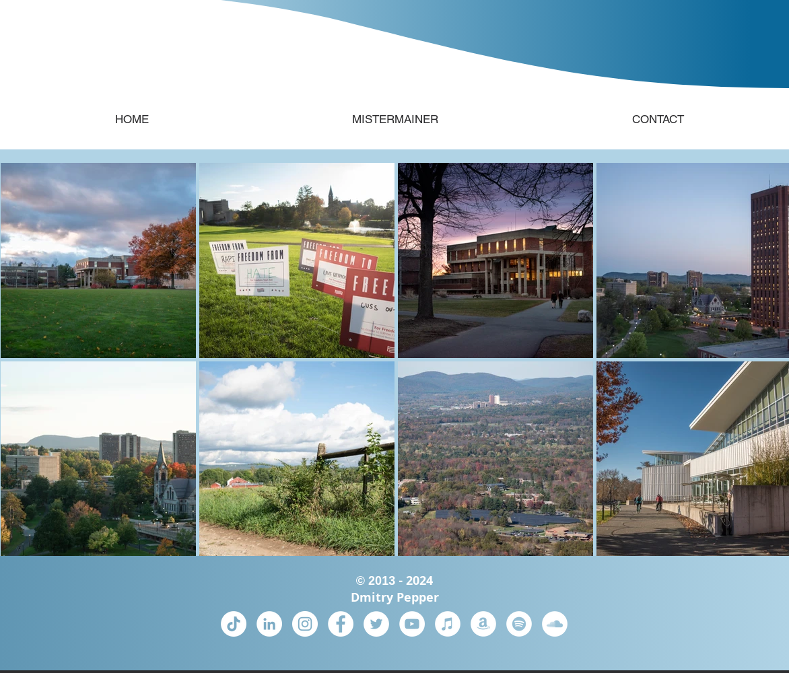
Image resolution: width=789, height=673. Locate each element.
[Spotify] (519, 624)
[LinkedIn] (269, 624)
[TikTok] (233, 624)
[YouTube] (412, 624)
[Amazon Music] (483, 624)
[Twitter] (376, 624)
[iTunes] (447, 624)
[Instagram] (305, 624)
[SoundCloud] (555, 624)
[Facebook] (340, 624)
